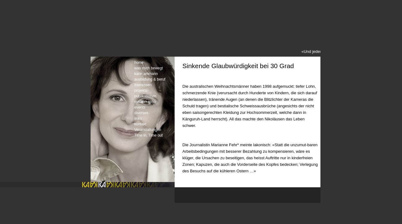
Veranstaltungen (147, 130)
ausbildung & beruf (149, 79)
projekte (141, 90)
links (138, 118)
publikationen (145, 96)
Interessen (143, 85)
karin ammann (146, 74)
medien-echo (145, 102)
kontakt (140, 124)
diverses (141, 113)
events (139, 107)
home (139, 62)
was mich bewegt (148, 68)
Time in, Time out (148, 135)
